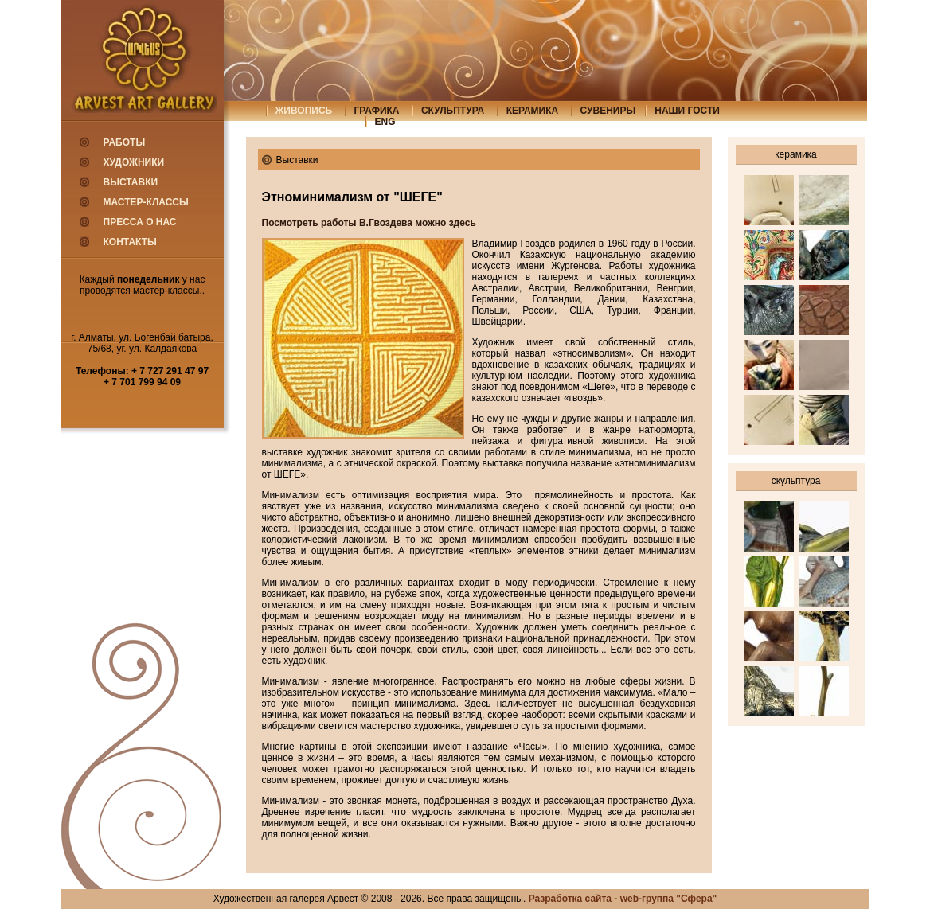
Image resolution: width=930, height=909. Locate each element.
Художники (134, 162)
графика (377, 110)
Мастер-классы (146, 202)
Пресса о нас (140, 222)
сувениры (608, 110)
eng (385, 121)
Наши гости (687, 110)
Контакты (130, 242)
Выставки (131, 182)
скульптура (452, 110)
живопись (304, 110)
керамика (532, 110)
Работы (125, 142)
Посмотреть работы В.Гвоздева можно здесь (369, 222)
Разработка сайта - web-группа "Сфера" (623, 898)
